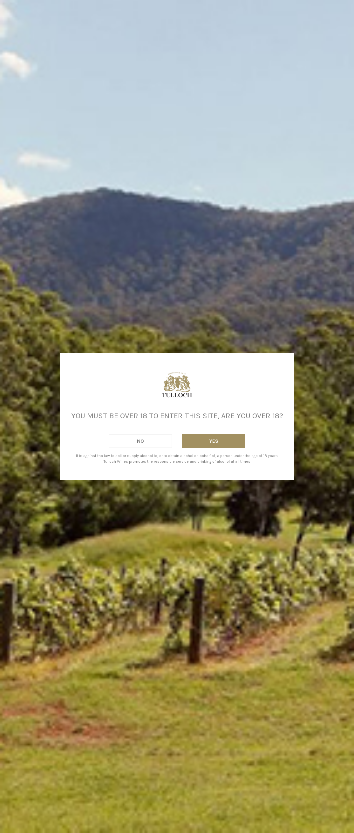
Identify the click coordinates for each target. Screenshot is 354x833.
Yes (213, 441)
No (140, 441)
